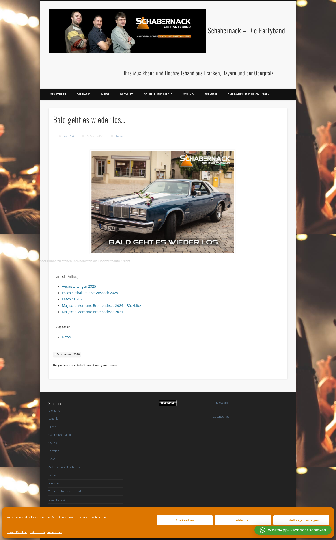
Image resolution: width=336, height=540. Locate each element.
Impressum (54, 532)
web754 (69, 136)
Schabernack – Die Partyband (246, 30)
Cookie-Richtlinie (17, 532)
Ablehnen (243, 520)
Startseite (58, 94)
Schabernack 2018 (68, 354)
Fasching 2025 (73, 299)
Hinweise (54, 483)
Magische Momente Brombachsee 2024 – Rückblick (101, 305)
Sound (188, 94)
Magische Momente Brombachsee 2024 (92, 311)
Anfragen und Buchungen (249, 94)
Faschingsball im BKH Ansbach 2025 (90, 292)
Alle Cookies (185, 520)
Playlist (126, 94)
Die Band (83, 94)
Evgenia (53, 419)
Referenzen (55, 475)
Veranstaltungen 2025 (79, 286)
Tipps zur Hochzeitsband (64, 491)
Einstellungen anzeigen (301, 520)
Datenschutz (37, 532)
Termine (211, 94)
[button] (293, 530)
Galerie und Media (158, 94)
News (105, 94)
